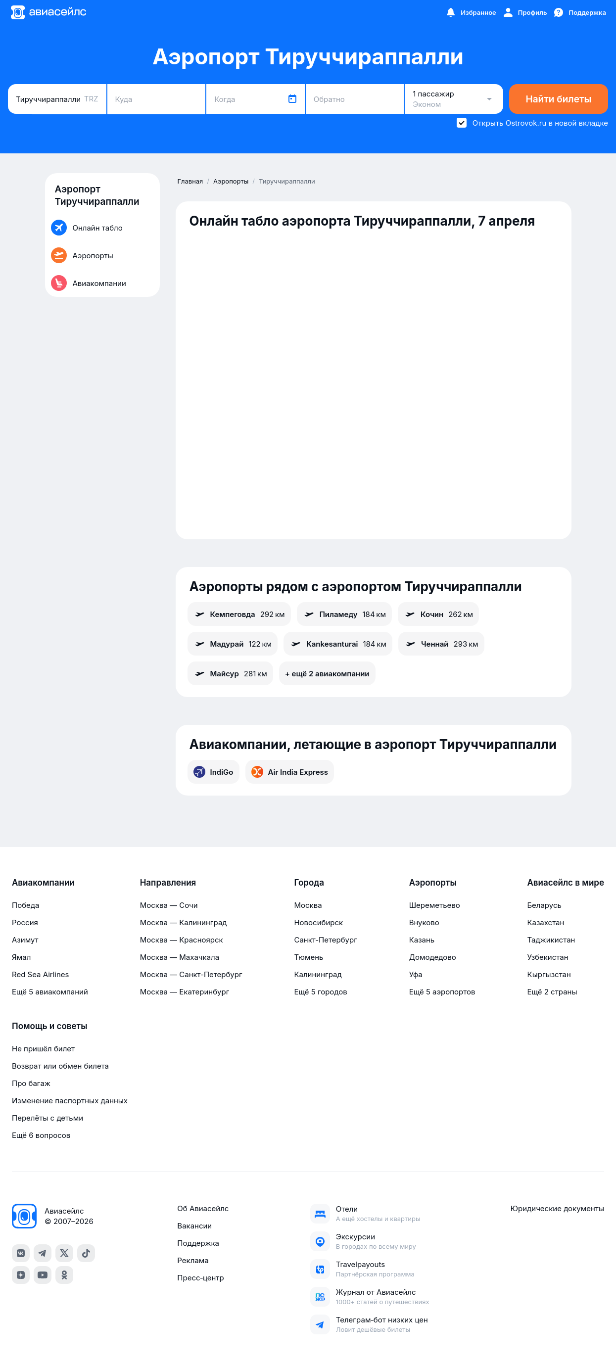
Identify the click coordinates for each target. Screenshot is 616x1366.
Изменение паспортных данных (70, 1100)
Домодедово (432, 957)
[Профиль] (524, 12)
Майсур (230, 673)
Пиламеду (344, 614)
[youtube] (42, 1275)
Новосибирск (318, 922)
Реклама (192, 1260)
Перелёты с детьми (47, 1118)
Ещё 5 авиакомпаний (50, 991)
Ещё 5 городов (320, 991)
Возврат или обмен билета (60, 1066)
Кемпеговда (239, 614)
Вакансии (194, 1225)
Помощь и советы (49, 1026)
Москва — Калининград (183, 922)
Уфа (416, 974)
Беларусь (544, 905)
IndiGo (213, 772)
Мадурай (232, 644)
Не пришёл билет (43, 1048)
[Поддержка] (579, 12)
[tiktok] (86, 1253)
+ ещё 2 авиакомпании (327, 673)
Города (309, 883)
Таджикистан (551, 939)
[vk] (21, 1253)
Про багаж (31, 1083)
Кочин (438, 614)
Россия (25, 922)
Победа (25, 905)
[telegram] (42, 1253)
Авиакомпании (43, 883)
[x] (64, 1253)
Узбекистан (547, 957)
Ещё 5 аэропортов (442, 991)
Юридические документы (557, 1208)
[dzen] (21, 1275)
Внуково (424, 922)
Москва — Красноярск (181, 939)
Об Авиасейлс (203, 1208)
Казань (422, 939)
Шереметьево (434, 905)
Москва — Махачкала (179, 957)
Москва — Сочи (169, 905)
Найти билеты (559, 99)
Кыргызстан (549, 974)
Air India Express (290, 772)
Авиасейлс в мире (565, 883)
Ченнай (441, 644)
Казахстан (545, 922)
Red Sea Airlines (40, 974)
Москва (308, 905)
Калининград (317, 974)
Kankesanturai (337, 644)
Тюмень (308, 957)
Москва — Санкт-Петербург (191, 974)
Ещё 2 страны (552, 991)
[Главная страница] (48, 12)
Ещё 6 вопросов (41, 1135)
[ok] (64, 1275)
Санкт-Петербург (325, 939)
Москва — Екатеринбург (185, 991)
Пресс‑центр (200, 1277)
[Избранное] (470, 12)
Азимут (25, 939)
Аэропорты (433, 883)
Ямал (21, 957)
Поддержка (198, 1243)
